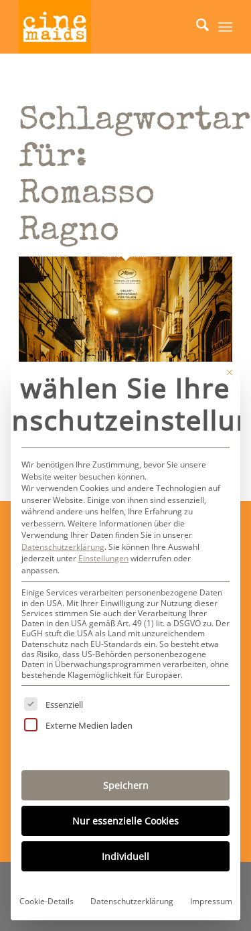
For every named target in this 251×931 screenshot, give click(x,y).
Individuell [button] (125, 856)
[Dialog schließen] (229, 372)
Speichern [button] (126, 785)
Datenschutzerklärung (62, 547)
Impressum (211, 901)
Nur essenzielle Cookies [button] (125, 820)
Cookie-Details (46, 901)
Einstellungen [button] (103, 558)
